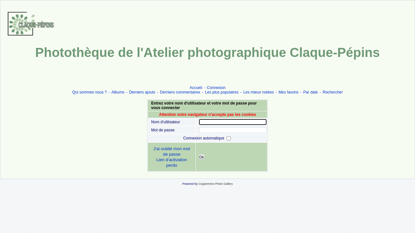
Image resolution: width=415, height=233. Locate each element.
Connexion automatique (204, 138)
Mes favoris (288, 92)
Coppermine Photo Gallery (215, 183)
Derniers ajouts (142, 92)
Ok (201, 157)
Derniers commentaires (180, 92)
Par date (310, 92)
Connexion (216, 87)
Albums (117, 92)
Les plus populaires (221, 92)
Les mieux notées (258, 92)
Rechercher (333, 92)
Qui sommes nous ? (89, 92)
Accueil (196, 87)
